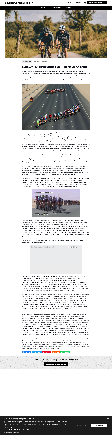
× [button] (110, 418)
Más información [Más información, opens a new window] (8, 427)
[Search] (85, 3)
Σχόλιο (24, 392)
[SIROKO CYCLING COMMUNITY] (19, 3)
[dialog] (56, 425)
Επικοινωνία (79, 3)
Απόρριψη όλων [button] (81, 425)
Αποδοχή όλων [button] (99, 425)
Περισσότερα (69, 7)
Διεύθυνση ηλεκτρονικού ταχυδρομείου (52, 384)
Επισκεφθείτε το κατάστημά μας (97, 3)
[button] (71, 3)
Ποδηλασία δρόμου (27, 61)
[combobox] (108, 418)
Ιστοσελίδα (71, 383)
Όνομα (24, 383)
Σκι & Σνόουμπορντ (56, 7)
